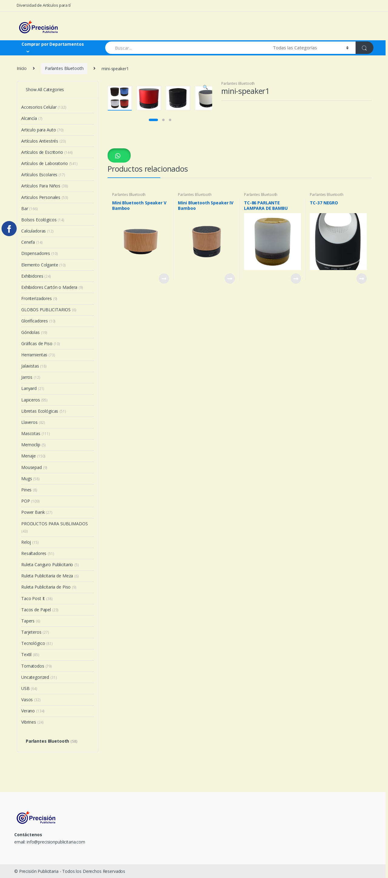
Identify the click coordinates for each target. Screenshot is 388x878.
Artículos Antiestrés (43, 141)
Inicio (22, 68)
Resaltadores (37, 553)
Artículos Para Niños (44, 186)
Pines (29, 490)
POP (30, 501)
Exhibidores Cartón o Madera (52, 287)
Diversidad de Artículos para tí (44, 5)
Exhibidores (36, 276)
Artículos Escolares (43, 174)
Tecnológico (37, 643)
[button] (119, 259)
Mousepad (34, 467)
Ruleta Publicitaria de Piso (48, 587)
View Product (163, 383)
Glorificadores (38, 321)
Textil (30, 654)
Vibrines (32, 722)
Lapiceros (34, 400)
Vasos (31, 699)
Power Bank (36, 512)
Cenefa (31, 242)
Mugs (30, 478)
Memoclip (33, 444)
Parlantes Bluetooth (64, 68)
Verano (33, 711)
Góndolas (34, 332)
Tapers (30, 621)
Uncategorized (39, 677)
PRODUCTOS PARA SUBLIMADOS (54, 527)
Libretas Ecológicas (43, 411)
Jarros (30, 377)
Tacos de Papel (40, 609)
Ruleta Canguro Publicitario (50, 564)
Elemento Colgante (43, 265)
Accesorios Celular (43, 107)
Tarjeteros (35, 632)
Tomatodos (36, 666)
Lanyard (32, 388)
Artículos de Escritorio (47, 152)
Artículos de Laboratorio (49, 163)
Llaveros (33, 422)
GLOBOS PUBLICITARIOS (48, 309)
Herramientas (38, 355)
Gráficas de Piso (40, 343)
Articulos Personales (44, 197)
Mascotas (35, 433)
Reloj (30, 542)
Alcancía (31, 118)
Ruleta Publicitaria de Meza (50, 576)
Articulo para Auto (42, 130)
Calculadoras (37, 231)
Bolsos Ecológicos (42, 220)
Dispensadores (39, 253)
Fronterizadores (39, 298)
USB (29, 688)
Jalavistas (34, 366)
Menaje (33, 456)
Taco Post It (37, 598)
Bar (29, 208)
